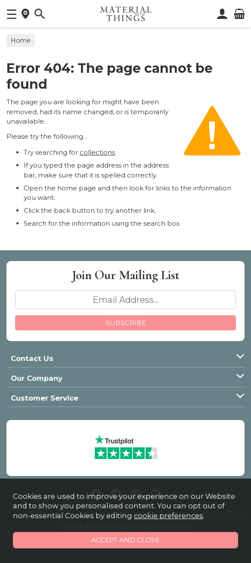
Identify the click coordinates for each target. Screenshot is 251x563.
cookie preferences (168, 515)
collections (97, 152)
